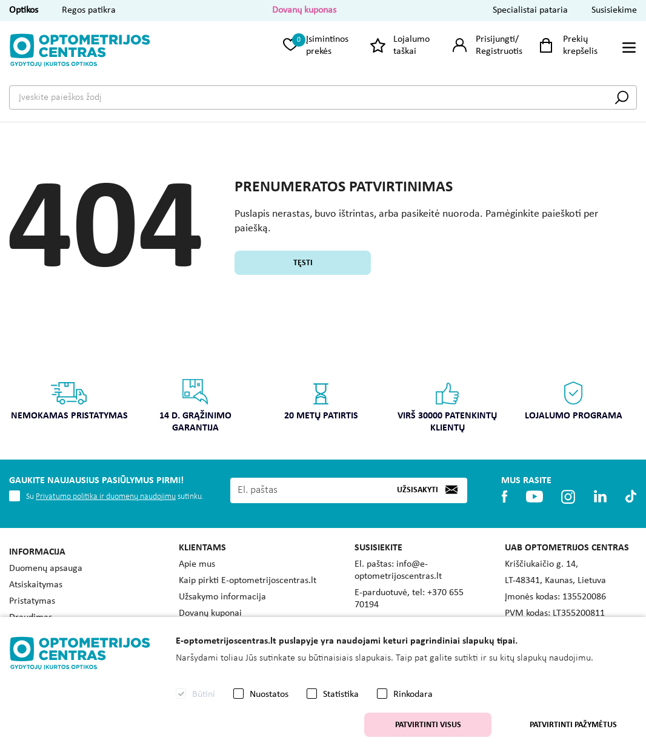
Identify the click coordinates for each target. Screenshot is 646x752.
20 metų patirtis (321, 399)
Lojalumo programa (573, 399)
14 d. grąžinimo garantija (195, 405)
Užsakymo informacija (222, 597)
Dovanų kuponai (210, 613)
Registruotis (499, 51)
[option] (69, 403)
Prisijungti (495, 39)
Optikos (23, 10)
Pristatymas (32, 601)
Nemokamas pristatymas (69, 399)
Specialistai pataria (530, 10)
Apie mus (197, 564)
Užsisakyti (417, 490)
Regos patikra (89, 10)
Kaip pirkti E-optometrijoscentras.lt (247, 580)
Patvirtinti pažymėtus (573, 725)
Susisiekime (614, 10)
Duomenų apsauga (45, 568)
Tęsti (303, 263)
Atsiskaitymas (35, 585)
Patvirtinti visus (428, 725)
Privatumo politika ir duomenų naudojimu (106, 496)
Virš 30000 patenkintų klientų (447, 405)
